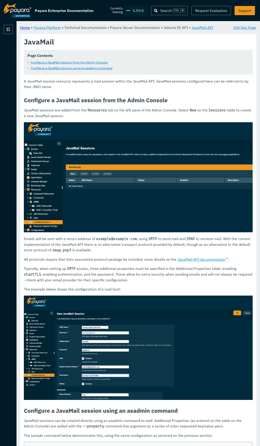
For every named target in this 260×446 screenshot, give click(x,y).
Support (244, 10)
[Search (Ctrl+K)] (169, 10)
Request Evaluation (211, 10)
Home (82, 27)
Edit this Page (244, 27)
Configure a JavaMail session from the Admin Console (126, 68)
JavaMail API (116, 33)
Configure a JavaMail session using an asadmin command (128, 74)
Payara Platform (17, 46)
